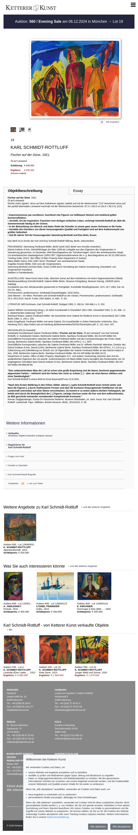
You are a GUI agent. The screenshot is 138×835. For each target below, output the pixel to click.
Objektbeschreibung (25, 191)
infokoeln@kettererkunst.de (68, 738)
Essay (78, 191)
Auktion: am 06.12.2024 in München (61, 21)
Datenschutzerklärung (58, 817)
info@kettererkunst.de (18, 710)
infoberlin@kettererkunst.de (20, 742)
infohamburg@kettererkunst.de (70, 710)
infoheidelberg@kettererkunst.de (23, 774)
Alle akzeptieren (121, 826)
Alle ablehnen (98, 826)
